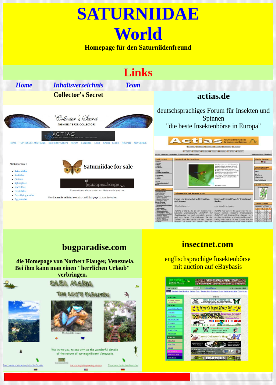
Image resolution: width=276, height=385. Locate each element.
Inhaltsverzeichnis (78, 85)
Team (132, 85)
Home (23, 85)
